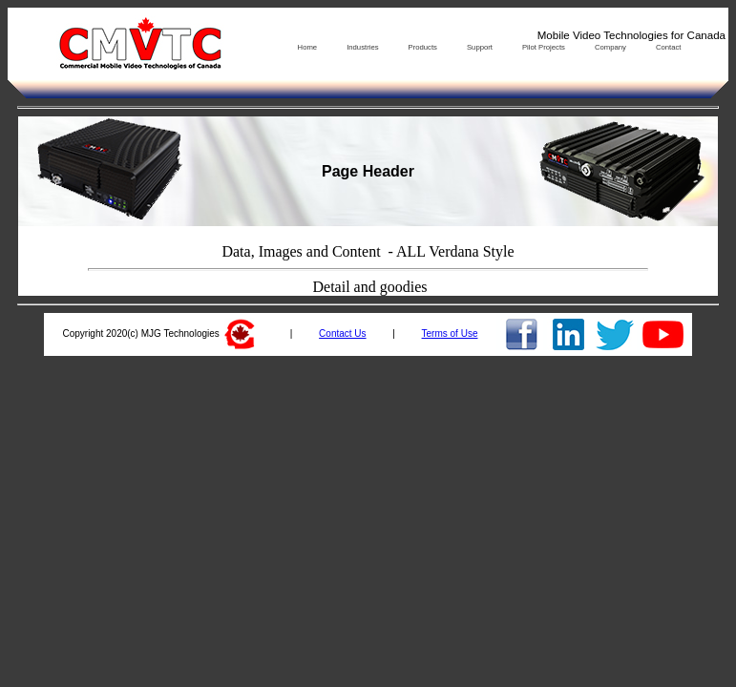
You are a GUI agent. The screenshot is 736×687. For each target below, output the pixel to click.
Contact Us (342, 333)
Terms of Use (450, 333)
